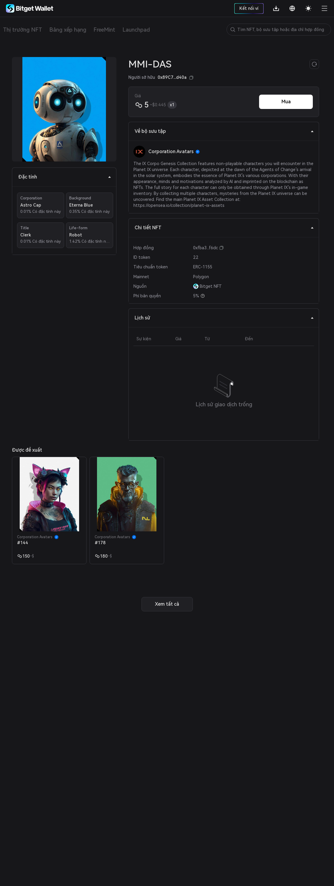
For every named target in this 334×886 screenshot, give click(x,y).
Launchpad (136, 30)
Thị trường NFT (22, 30)
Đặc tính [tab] (64, 177)
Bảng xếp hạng (67, 30)
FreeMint (104, 30)
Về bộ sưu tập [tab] (224, 131)
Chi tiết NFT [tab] (224, 227)
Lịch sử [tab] (224, 318)
